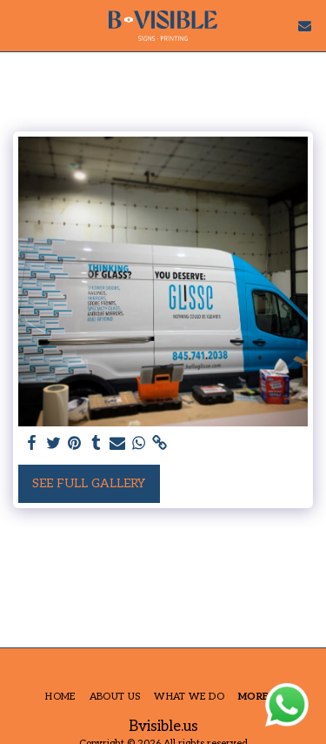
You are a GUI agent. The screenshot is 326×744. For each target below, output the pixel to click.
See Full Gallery (88, 483)
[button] (19, 25)
